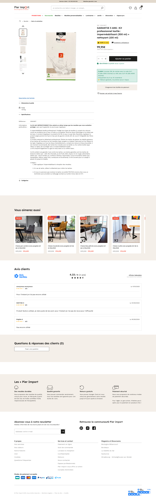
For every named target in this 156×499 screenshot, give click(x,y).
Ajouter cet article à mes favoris (110, 93)
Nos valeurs (18, 447)
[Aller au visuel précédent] (23, 26)
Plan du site (58, 493)
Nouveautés (49, 15)
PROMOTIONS (37, 15)
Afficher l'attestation (135, 275)
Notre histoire (19, 451)
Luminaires (90, 15)
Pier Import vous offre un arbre (70, 467)
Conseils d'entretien (65, 470)
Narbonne (105, 454)
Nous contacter (64, 460)
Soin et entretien (36, 21)
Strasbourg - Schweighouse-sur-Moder (116, 457)
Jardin (100, 15)
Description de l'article (26, 98)
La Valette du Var (107, 451)
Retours (61, 457)
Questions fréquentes (22, 460)
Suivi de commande (65, 447)
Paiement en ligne (65, 444)
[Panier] (140, 8)
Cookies (17, 457)
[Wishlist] (130, 8)
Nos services (19, 444)
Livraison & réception (66, 451)
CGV (16, 454)
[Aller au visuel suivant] (23, 73)
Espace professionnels (66, 463)
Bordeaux (105, 447)
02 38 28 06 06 (73, 1)
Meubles (58, 15)
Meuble (26, 21)
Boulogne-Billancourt (109, 444)
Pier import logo (21, 8)
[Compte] (135, 8)
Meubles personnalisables (74, 15)
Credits (66, 493)
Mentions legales (47, 493)
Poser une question (31, 349)
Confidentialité (63, 454)
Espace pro (120, 15)
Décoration (110, 15)
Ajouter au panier (123, 59)
